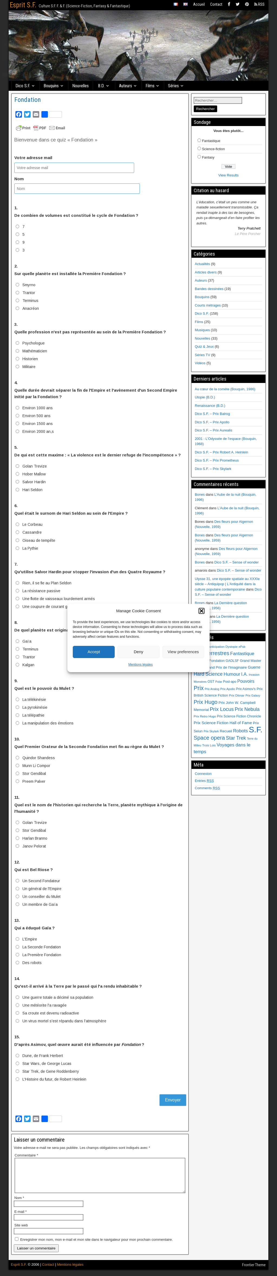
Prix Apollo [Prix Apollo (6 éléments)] (227, 689)
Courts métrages (208, 305)
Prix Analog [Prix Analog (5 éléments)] (212, 689)
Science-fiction (213, 149)
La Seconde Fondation (41, 947)
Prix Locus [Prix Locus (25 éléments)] (222, 709)
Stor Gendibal (34, 773)
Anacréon (30, 308)
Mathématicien (34, 351)
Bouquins (51, 85)
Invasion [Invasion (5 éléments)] (254, 674)
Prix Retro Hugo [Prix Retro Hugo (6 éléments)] (205, 716)
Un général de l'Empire (41, 889)
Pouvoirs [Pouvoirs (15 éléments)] (245, 681)
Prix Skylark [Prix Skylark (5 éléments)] (211, 731)
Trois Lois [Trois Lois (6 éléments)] (209, 745)
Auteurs (125, 85)
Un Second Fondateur (41, 881)
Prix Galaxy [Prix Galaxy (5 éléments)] (252, 695)
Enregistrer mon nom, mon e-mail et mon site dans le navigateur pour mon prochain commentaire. (96, 1246)
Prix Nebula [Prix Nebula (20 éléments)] (247, 709)
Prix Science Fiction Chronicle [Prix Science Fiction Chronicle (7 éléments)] (239, 716)
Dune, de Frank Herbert (42, 1055)
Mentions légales (140, 664)
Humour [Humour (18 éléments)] (231, 674)
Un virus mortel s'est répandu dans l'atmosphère (64, 1021)
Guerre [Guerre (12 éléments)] (254, 667)
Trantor (28, 293)
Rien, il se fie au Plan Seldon (46, 583)
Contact (216, 4)
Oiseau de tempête (38, 540)
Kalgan (28, 664)
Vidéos (200, 363)
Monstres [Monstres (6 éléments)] (200, 681)
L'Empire (29, 939)
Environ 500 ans (36, 416)
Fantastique (211, 141)
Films (150, 85)
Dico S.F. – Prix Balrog (212, 414)
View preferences (183, 651)
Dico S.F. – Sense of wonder (236, 562)
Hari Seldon (32, 490)
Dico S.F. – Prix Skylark (213, 469)
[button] (201, 611)
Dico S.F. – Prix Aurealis (213, 430)
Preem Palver (33, 781)
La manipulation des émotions (48, 723)
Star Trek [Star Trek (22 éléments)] (236, 738)
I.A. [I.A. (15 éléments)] (244, 674)
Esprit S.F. (23, 5)
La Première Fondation (41, 955)
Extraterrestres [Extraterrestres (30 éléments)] (211, 653)
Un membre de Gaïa (40, 904)
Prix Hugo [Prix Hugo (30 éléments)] (205, 702)
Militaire (28, 367)
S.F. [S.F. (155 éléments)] (256, 729)
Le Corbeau (32, 524)
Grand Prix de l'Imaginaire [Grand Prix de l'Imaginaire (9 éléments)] (226, 667)
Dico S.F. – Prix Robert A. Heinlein (221, 452)
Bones (200, 494)
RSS (259, 4)
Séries (173, 85)
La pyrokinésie (34, 707)
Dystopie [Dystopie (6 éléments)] (231, 646)
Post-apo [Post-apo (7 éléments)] (229, 682)
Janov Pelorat (34, 846)
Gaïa (26, 641)
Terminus (30, 300)
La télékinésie (34, 699)
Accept (94, 651)
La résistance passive (41, 590)
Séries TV (202, 355)
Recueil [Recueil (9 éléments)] (226, 731)
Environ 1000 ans (37, 408)
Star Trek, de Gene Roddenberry (50, 1071)
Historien (30, 359)
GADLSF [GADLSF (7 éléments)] (232, 661)
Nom (19, 178)
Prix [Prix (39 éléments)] (199, 688)
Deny (138, 651)
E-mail (20, 1218)
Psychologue (33, 343)
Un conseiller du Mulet (41, 896)
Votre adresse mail (33, 157)
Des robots (32, 963)
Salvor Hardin (34, 482)
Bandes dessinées (209, 289)
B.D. (101, 85)
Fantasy (208, 157)
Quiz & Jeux (204, 346)
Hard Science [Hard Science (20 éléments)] (208, 674)
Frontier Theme (254, 1271)
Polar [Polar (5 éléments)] (218, 681)
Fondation (27, 100)
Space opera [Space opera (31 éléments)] (209, 738)
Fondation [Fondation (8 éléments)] (217, 661)
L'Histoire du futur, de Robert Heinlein (54, 1079)
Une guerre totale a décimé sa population (57, 997)
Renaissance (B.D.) (210, 406)
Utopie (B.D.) (205, 397)
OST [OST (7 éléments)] (210, 682)
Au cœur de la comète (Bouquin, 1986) (225, 389)
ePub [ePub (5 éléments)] (242, 646)
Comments (207, 788)
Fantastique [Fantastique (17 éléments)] (242, 653)
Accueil (199, 4)
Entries (204, 781)
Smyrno (28, 285)
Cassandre (32, 532)
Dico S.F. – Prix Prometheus (217, 460)
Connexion (203, 774)
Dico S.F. (23, 85)
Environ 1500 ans (37, 423)
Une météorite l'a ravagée (44, 1005)
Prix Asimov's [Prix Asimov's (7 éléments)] (246, 689)
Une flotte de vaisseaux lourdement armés (58, 598)
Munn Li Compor (36, 765)
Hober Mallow (34, 474)
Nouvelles (80, 85)
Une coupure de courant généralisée (53, 606)
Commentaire (26, 1155)
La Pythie (30, 548)
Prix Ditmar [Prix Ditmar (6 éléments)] (237, 695)
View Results (228, 175)
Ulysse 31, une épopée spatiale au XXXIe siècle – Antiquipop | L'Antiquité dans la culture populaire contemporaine (227, 584)
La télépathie (33, 715)
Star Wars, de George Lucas (46, 1063)
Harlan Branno (34, 838)
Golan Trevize (34, 466)
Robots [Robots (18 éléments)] (240, 730)
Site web (21, 1232)
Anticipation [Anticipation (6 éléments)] (216, 646)
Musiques (202, 330)
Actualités (202, 264)
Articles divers (206, 272)
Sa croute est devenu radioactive (50, 1013)
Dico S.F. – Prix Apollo (212, 422)
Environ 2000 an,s (38, 431)
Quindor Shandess (38, 757)
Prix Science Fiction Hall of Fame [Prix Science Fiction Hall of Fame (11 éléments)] (223, 723)
